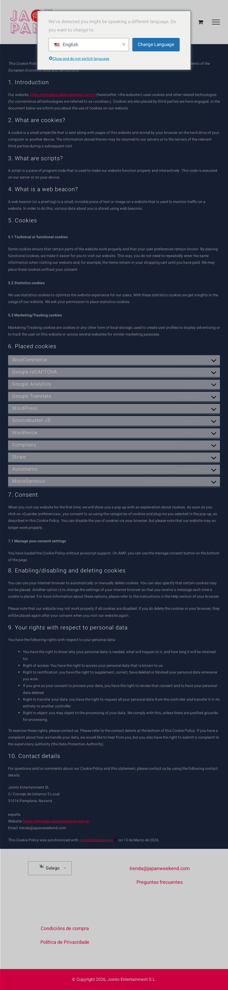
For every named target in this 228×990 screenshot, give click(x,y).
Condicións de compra (65, 928)
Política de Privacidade (64, 942)
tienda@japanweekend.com (159, 868)
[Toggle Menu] (216, 22)
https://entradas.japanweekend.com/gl (63, 95)
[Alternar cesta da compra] (200, 22)
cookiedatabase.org (96, 840)
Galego (49, 867)
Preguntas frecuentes (159, 882)
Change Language (156, 44)
